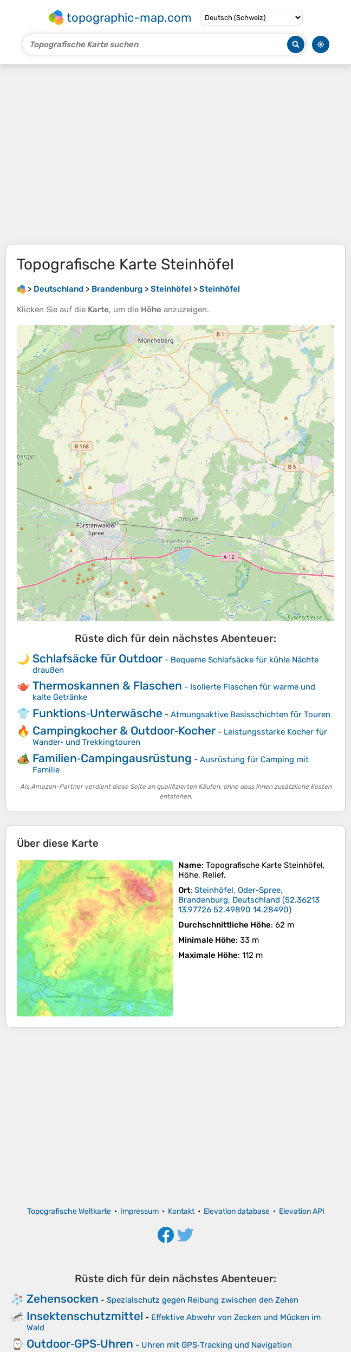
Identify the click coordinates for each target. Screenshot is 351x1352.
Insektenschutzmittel (85, 1316)
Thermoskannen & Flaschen (107, 685)
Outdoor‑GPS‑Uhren (80, 1343)
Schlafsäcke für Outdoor (97, 658)
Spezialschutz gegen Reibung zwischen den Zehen (202, 1300)
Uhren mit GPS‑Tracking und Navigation (216, 1345)
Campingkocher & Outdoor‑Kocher (124, 730)
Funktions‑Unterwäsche (97, 713)
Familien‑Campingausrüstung (112, 758)
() (249, 900)
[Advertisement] (175, 154)
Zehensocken (63, 1298)
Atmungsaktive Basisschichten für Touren (250, 714)
